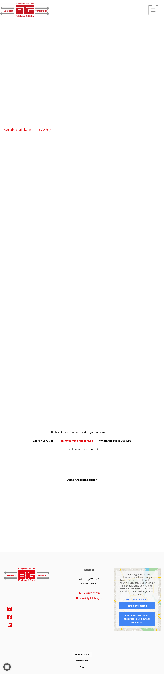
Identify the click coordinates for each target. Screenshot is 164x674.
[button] (162, 10)
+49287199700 (91, 593)
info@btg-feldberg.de (91, 598)
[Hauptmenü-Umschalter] (153, 10)
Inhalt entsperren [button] (137, 605)
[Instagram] (10, 609)
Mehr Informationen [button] (137, 599)
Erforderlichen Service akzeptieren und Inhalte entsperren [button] (137, 619)
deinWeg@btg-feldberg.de (77, 441)
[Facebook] (10, 617)
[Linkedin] (10, 625)
